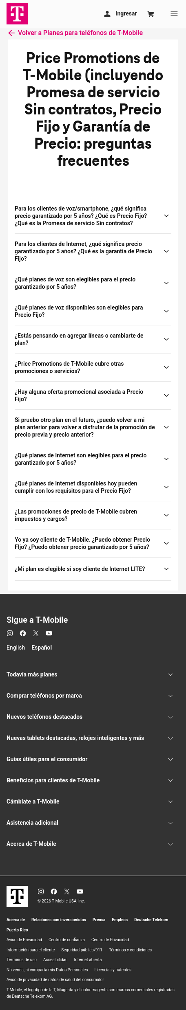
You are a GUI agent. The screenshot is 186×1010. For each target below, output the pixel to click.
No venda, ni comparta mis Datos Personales (47, 970)
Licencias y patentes (113, 970)
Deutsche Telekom (151, 920)
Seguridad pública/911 (81, 950)
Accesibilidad (55, 959)
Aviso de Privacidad (24, 940)
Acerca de (16, 920)
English (16, 647)
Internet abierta (88, 959)
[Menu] (174, 13)
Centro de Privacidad (110, 940)
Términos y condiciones (130, 950)
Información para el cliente (31, 950)
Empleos (120, 920)
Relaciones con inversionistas (58, 920)
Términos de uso (22, 959)
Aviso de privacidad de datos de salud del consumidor (55, 979)
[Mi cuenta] (119, 14)
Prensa (99, 920)
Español (41, 647)
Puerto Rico (17, 930)
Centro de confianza (67, 940)
